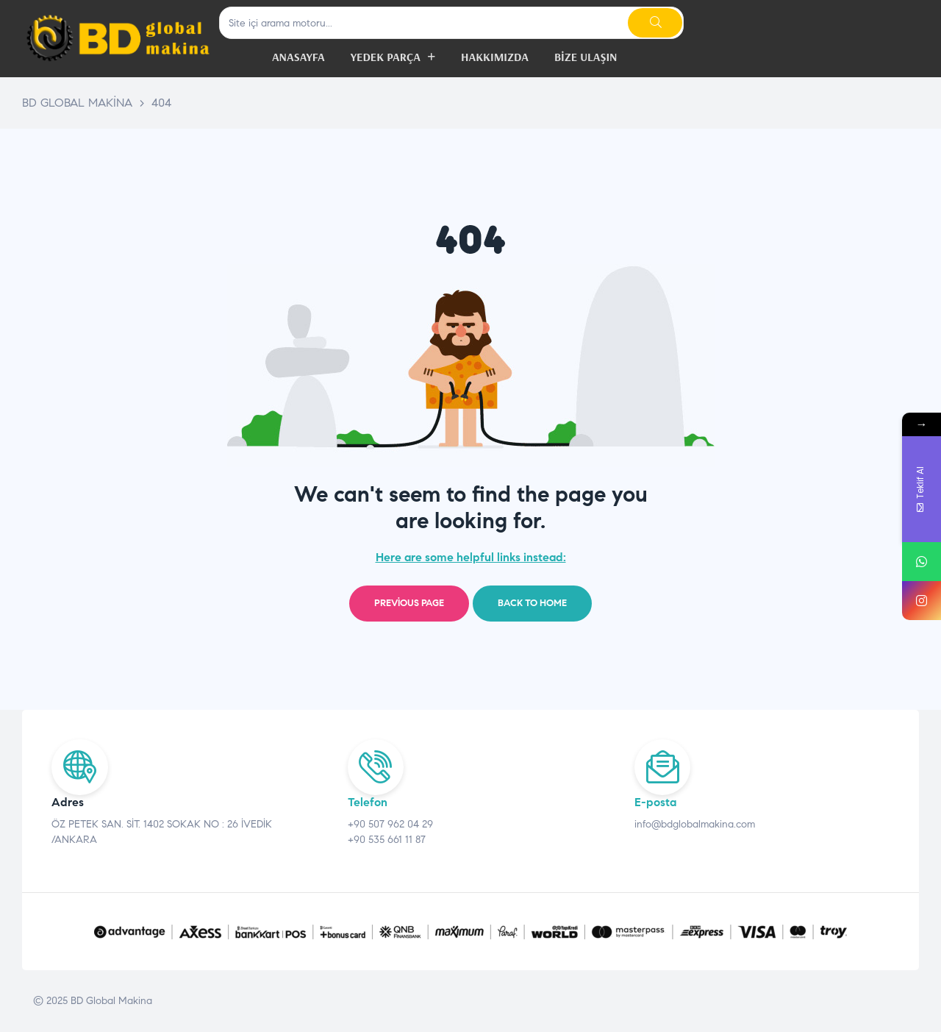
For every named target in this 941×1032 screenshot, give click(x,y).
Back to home (532, 603)
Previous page (409, 603)
